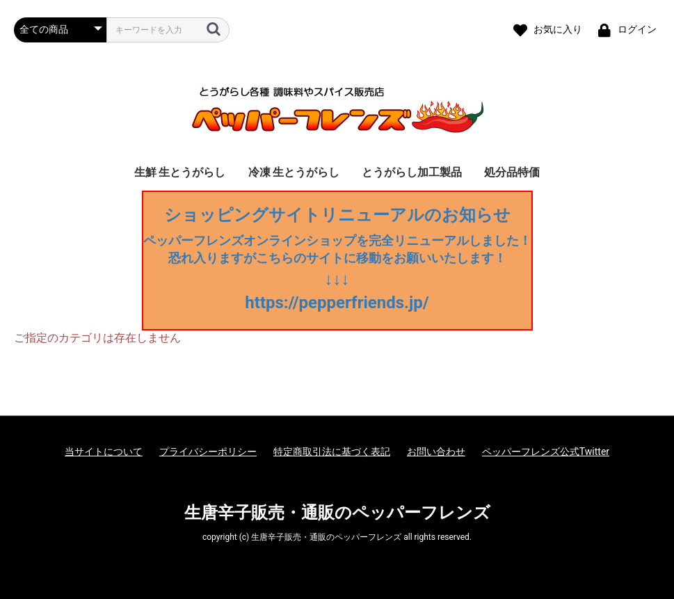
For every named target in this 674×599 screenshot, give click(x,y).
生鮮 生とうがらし (180, 172)
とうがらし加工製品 (412, 172)
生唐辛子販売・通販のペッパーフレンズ (337, 512)
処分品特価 (512, 172)
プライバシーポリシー (208, 451)
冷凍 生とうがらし (294, 172)
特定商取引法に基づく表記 (331, 451)
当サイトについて (104, 451)
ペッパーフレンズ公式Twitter (545, 451)
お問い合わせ (436, 451)
